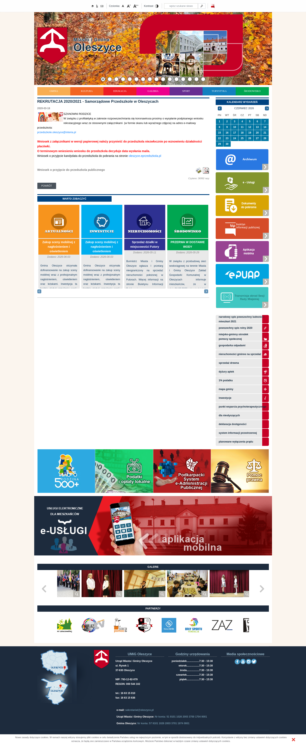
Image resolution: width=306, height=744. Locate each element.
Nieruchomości (144, 231)
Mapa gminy (226, 389)
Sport (186, 91)
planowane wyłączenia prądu (236, 441)
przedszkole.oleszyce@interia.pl (56, 132)
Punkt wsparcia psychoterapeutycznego (242, 406)
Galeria (153, 91)
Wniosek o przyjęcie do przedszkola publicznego (71, 169)
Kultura (87, 91)
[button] (293, 740)
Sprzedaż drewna (229, 362)
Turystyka (219, 91)
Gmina (53, 91)
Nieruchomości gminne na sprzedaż (240, 354)
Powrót (46, 186)
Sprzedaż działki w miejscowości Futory (144, 244)
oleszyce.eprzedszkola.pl (145, 156)
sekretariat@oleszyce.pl (139, 710)
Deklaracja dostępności (233, 424)
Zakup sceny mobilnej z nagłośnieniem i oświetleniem (58, 246)
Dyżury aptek (226, 371)
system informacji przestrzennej (238, 432)
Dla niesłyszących (229, 415)
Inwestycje (102, 231)
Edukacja (119, 91)
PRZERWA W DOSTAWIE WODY (188, 244)
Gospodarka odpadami (232, 345)
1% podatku (226, 380)
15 (219, 132)
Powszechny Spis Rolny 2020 (235, 327)
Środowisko (252, 91)
